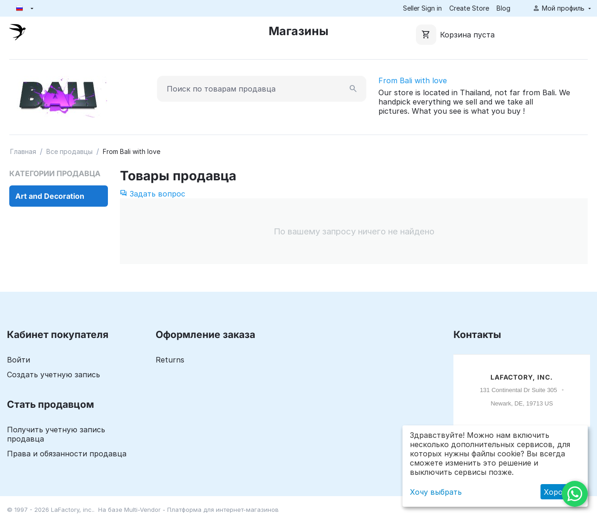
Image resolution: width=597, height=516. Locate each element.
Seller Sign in (422, 8)
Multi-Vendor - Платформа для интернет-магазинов (201, 509)
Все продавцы (69, 151)
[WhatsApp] (575, 494)
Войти (18, 359)
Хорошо (559, 492)
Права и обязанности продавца (66, 453)
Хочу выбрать (436, 492)
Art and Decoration (49, 196)
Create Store (469, 8)
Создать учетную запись (53, 374)
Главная (23, 151)
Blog (503, 8)
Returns (170, 359)
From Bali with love (412, 80)
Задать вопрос (152, 193)
